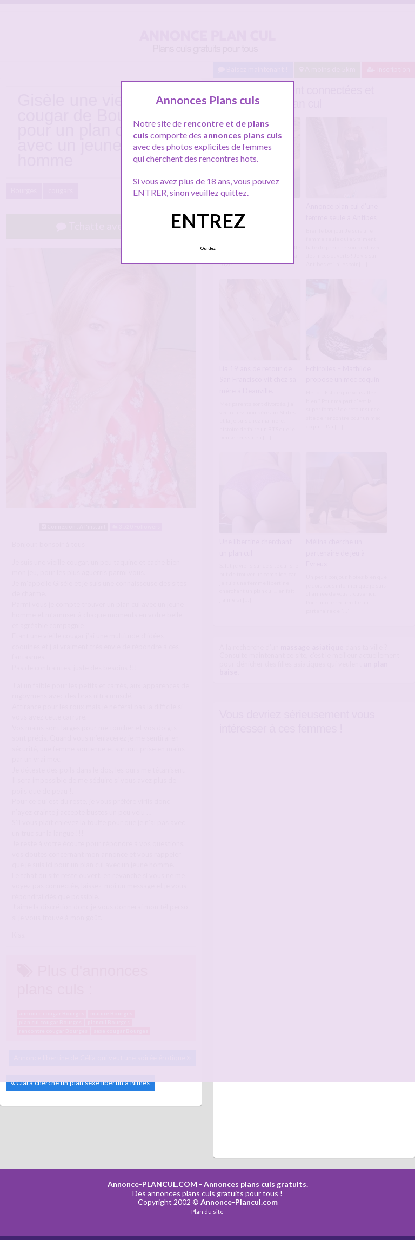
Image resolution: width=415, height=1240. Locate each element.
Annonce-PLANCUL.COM (152, 1184)
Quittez (208, 248)
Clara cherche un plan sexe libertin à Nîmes (83, 1082)
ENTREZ (207, 221)
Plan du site (207, 1211)
